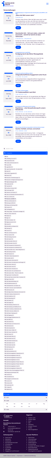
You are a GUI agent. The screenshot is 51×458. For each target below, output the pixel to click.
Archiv (7, 394)
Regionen (29, 415)
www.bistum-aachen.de (14, 431)
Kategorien (9, 153)
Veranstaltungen (9, 10)
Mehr (18, 27)
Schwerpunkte (8, 435)
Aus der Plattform (32, 435)
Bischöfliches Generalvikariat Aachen (11, 423)
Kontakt (5, 420)
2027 (7, 397)
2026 (7, 400)
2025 (7, 409)
